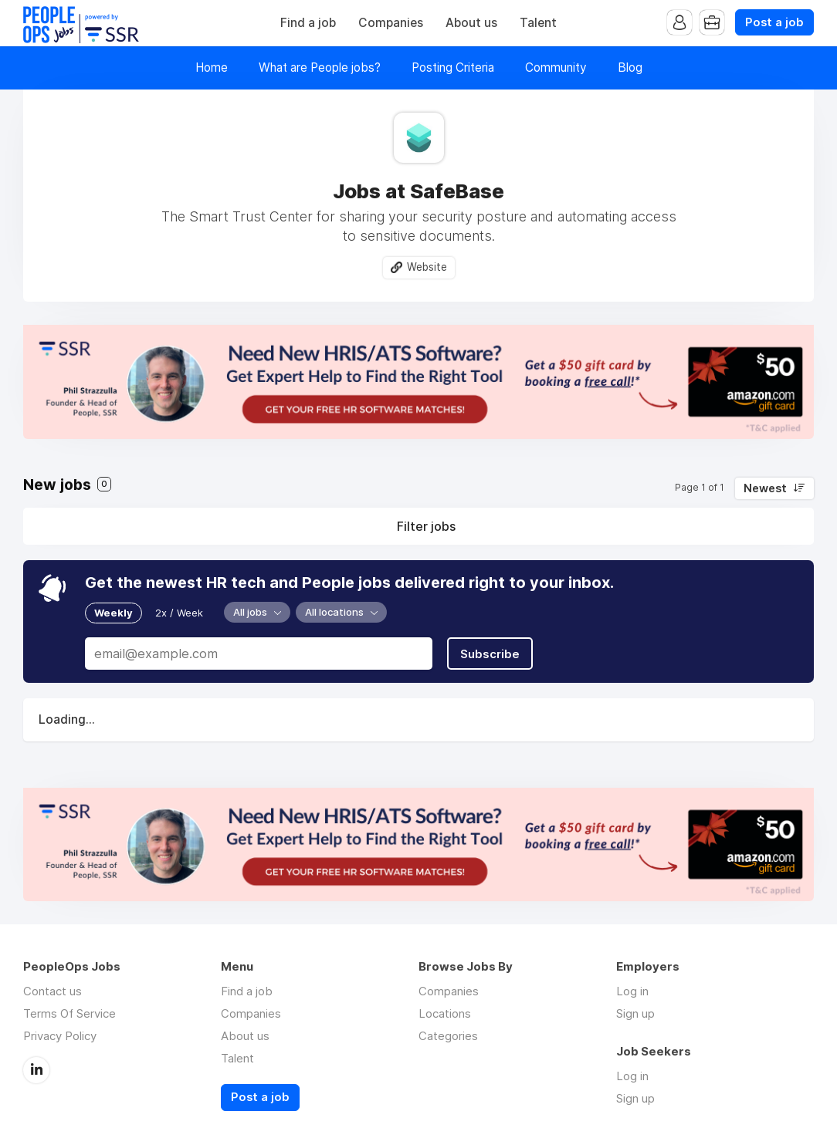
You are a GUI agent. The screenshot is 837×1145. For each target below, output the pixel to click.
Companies (390, 22)
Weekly (113, 612)
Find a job (308, 22)
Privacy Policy (60, 1035)
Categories (448, 1035)
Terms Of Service (69, 1013)
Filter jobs (426, 526)
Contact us (52, 991)
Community (556, 67)
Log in (632, 991)
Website (427, 267)
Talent (538, 22)
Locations (444, 1013)
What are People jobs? (320, 67)
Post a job (774, 22)
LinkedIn (36, 1070)
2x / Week (179, 612)
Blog (630, 67)
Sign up (635, 1013)
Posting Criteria (453, 67)
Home (211, 67)
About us (471, 22)
